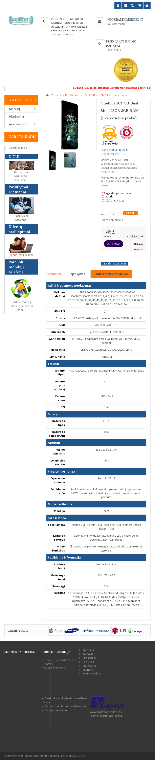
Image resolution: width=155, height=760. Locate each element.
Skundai (88, 669)
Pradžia (46, 95)
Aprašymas (77, 274)
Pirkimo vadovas (93, 673)
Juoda (109, 196)
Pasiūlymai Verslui (56, 710)
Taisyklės (88, 662)
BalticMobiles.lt (18, 148)
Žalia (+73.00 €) (115, 200)
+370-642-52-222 (65, 660)
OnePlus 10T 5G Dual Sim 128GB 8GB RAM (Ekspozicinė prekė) (90, 95)
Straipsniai (89, 658)
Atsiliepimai (89, 665)
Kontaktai (88, 654)
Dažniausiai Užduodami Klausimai (65, 706)
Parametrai (53, 274)
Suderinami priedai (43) (111, 274)
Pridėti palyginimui (112, 220)
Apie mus (88, 650)
